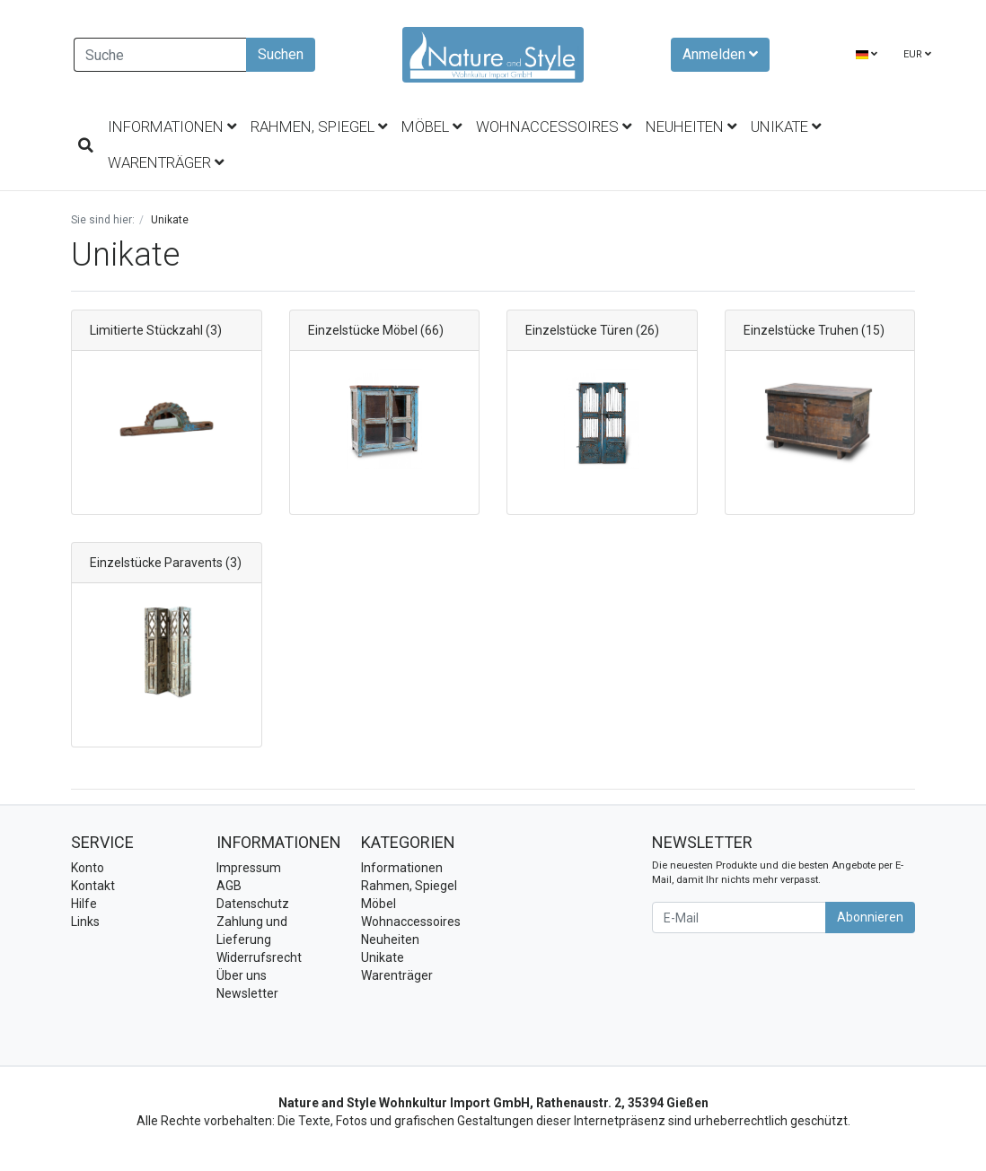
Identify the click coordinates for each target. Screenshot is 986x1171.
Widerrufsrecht (259, 957)
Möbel (431, 126)
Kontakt (93, 885)
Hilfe (84, 903)
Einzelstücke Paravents (156, 562)
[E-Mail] (739, 917)
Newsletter (247, 993)
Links (85, 921)
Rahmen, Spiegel (319, 126)
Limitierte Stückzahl (146, 330)
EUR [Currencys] (917, 54)
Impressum (248, 868)
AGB (229, 885)
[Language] (866, 55)
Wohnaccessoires (553, 126)
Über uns (241, 975)
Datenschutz (252, 903)
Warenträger (166, 162)
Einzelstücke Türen (579, 330)
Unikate (786, 126)
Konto (87, 868)
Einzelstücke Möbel (363, 330)
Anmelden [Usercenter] (720, 54)
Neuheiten (691, 126)
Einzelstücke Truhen (801, 330)
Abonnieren (870, 917)
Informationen (172, 126)
